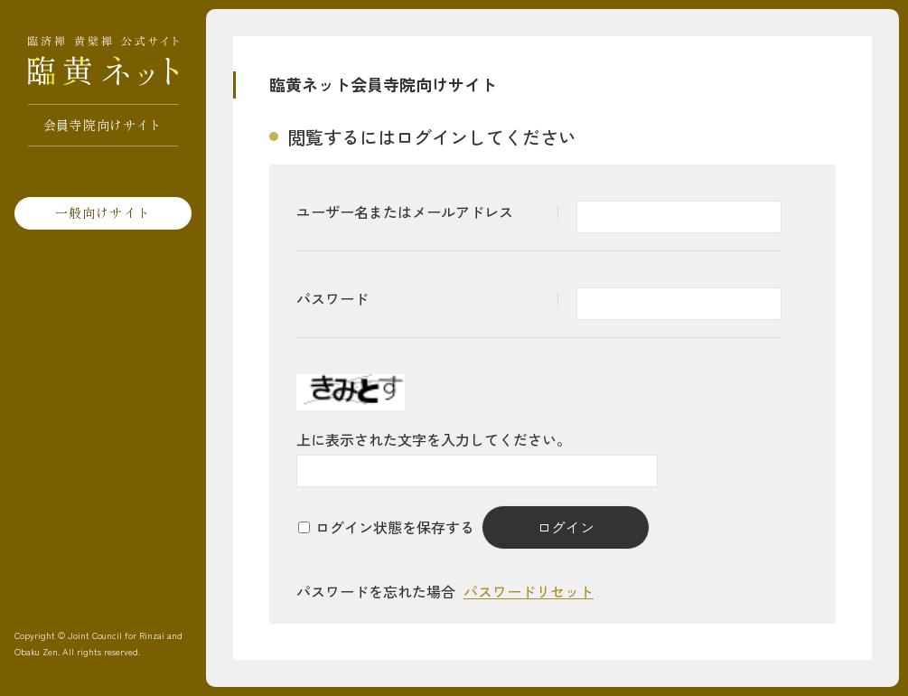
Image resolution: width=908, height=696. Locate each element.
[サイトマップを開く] (13, 18)
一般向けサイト (103, 212)
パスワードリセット (528, 591)
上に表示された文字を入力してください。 (433, 439)
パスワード (332, 298)
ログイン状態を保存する (394, 527)
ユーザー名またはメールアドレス (404, 211)
